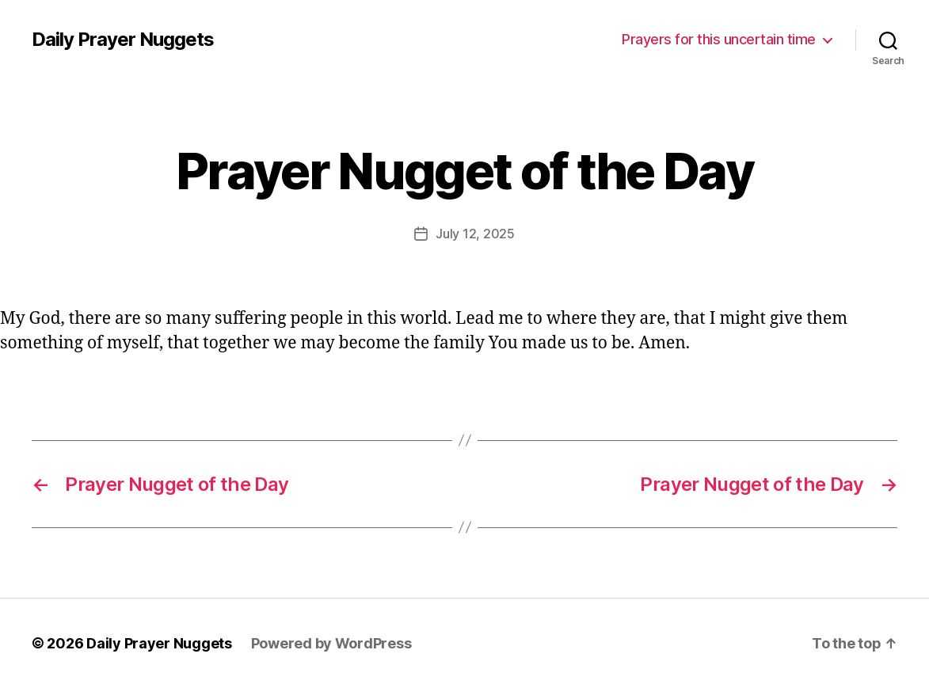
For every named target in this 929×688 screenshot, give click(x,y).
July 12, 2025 (475, 233)
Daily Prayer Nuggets (123, 39)
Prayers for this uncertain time (719, 39)
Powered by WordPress (331, 643)
